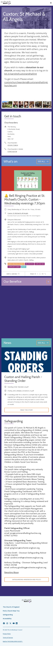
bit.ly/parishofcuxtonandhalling (20, 73)
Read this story (26, 410)
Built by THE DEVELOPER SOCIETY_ (13, 641)
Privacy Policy (7, 634)
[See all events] (43, 161)
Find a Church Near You (11, 611)
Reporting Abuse (11, 572)
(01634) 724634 (13, 145)
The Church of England (11, 607)
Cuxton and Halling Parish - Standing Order (23, 379)
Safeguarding (8, 615)
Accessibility (7, 618)
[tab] (13, 274)
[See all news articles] (43, 342)
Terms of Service (8, 637)
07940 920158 (12, 151)
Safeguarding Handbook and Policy (26, 579)
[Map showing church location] (26, 312)
